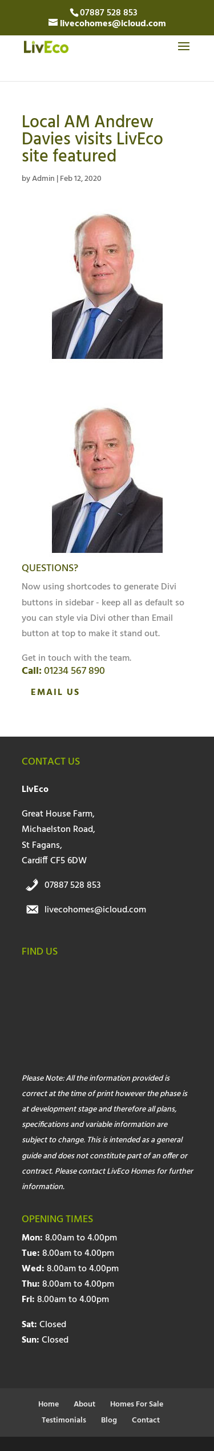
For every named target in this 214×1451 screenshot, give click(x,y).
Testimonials (64, 1420)
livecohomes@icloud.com (95, 910)
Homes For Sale (136, 1404)
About (84, 1404)
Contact (146, 1420)
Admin (43, 178)
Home (48, 1404)
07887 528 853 (73, 885)
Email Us (55, 692)
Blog (109, 1420)
